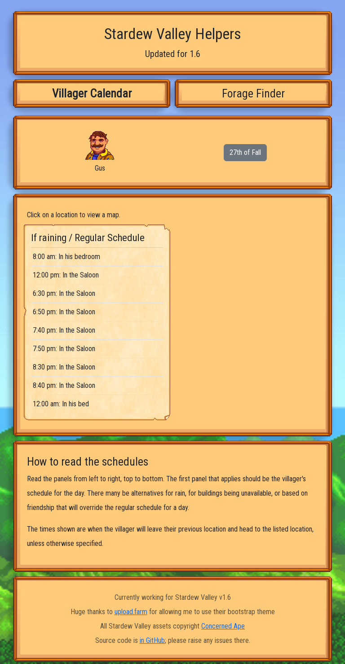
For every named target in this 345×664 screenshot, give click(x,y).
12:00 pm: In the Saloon (66, 275)
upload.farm (131, 611)
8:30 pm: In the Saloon (64, 367)
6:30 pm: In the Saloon (64, 293)
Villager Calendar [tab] (92, 93)
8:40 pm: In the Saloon (64, 385)
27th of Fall (245, 152)
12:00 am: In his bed (61, 404)
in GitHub (152, 640)
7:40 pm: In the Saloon (64, 330)
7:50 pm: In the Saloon (64, 348)
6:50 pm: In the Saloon (64, 312)
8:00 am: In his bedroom (66, 256)
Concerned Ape (223, 626)
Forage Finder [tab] (253, 93)
